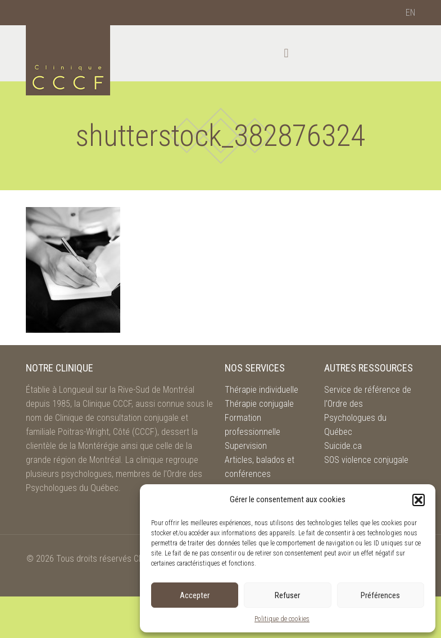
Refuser (287, 595)
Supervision (246, 445)
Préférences (380, 595)
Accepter (195, 595)
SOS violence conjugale (366, 460)
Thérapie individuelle (261, 389)
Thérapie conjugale (259, 403)
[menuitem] (410, 13)
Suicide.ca (343, 445)
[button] (418, 500)
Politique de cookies (282, 619)
